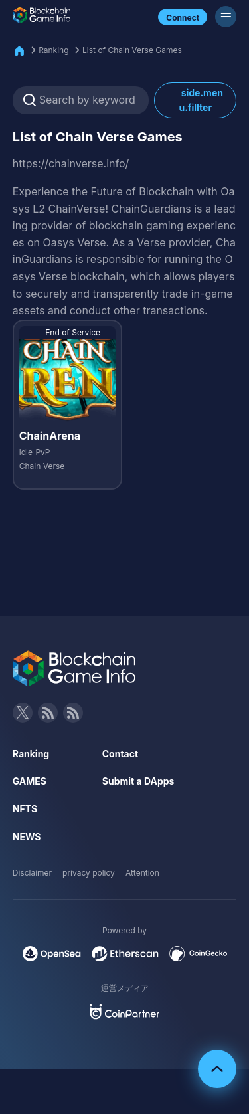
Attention (142, 873)
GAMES (29, 781)
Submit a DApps (138, 781)
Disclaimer (32, 873)
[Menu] (225, 16)
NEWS (27, 836)
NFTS (25, 808)
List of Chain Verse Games (132, 50)
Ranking (53, 50)
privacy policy (88, 873)
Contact (120, 753)
